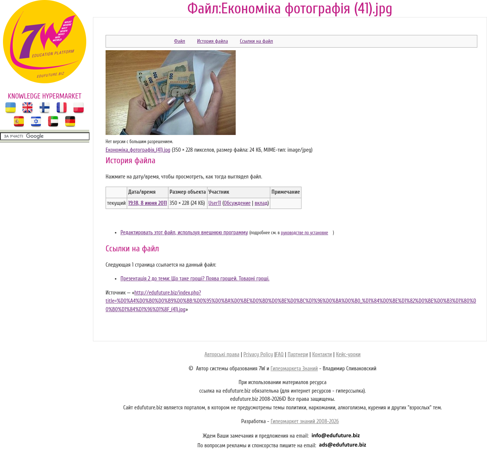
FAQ (279, 354)
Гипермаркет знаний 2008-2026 (305, 421)
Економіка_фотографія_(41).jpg (138, 150)
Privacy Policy (258, 354)
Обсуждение (237, 203)
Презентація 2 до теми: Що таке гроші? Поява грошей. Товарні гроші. (195, 279)
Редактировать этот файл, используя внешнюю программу (184, 232)
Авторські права (221, 354)
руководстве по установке (304, 232)
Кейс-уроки (348, 354)
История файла (212, 41)
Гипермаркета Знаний (294, 368)
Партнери (298, 354)
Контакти (322, 354)
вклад (261, 203)
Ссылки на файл (256, 41)
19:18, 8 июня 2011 (147, 203)
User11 (215, 203)
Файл (179, 41)
